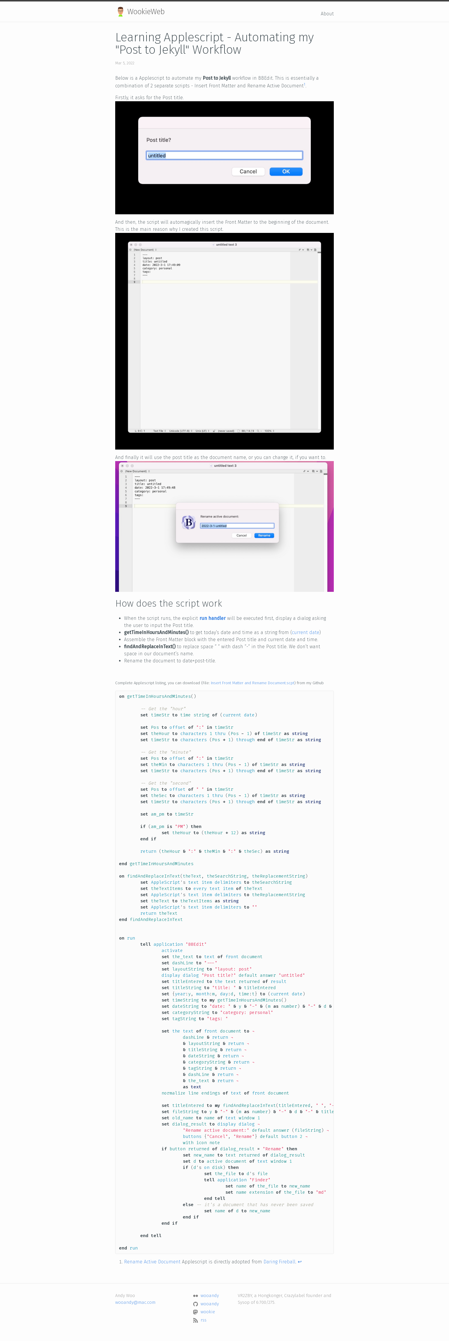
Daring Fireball (279, 1262)
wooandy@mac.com (135, 1302)
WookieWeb (140, 11)
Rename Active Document (152, 1262)
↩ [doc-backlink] (300, 1262)
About (327, 14)
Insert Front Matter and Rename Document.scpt (252, 683)
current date (305, 632)
